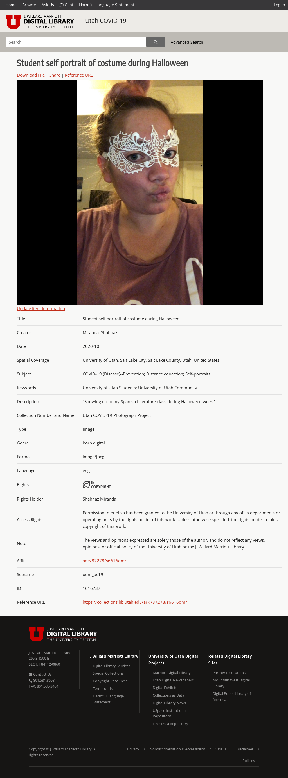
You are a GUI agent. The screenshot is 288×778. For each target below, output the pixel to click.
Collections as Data (168, 695)
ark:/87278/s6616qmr (104, 560)
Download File (31, 75)
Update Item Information (41, 308)
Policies (248, 760)
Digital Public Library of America (232, 696)
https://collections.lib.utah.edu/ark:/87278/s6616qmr (135, 602)
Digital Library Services (111, 665)
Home (11, 4)
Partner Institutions (229, 672)
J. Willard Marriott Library (49, 652)
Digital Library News (169, 702)
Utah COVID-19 (105, 21)
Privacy (133, 749)
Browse (29, 4)
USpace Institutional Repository (169, 713)
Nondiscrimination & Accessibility (177, 749)
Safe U (220, 749)
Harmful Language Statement (106, 4)
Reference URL (79, 75)
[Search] (76, 42)
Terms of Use (103, 688)
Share (54, 75)
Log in (279, 4)
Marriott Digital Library (172, 672)
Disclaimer (244, 749)
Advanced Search (187, 42)
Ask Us (48, 4)
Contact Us (40, 674)
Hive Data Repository (170, 723)
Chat (66, 5)
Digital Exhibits (165, 687)
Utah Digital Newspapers (173, 680)
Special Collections (108, 673)
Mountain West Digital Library (231, 682)
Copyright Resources (110, 680)
